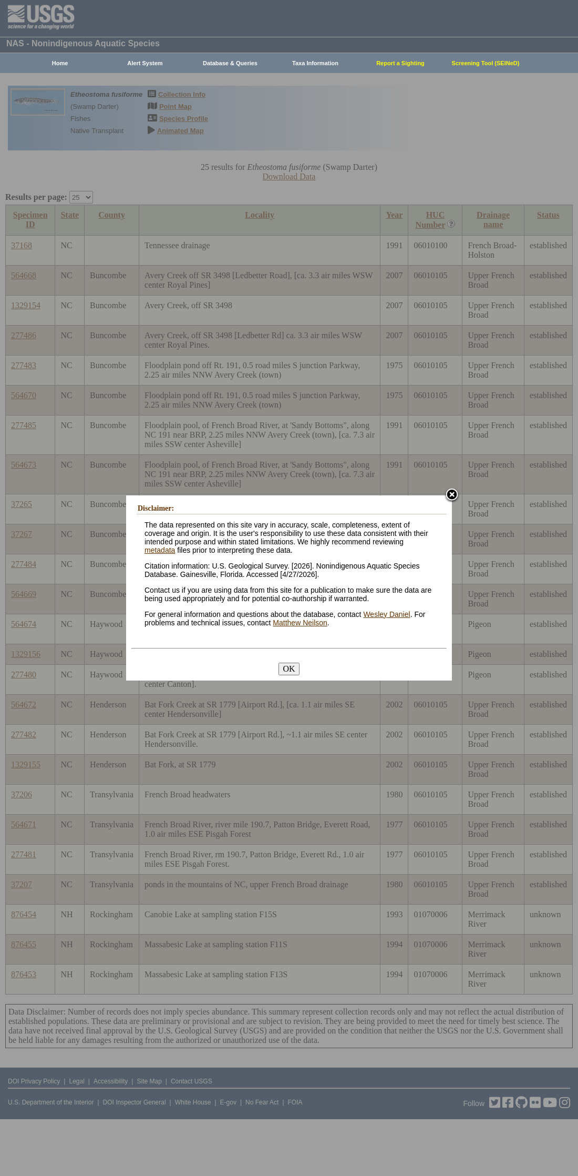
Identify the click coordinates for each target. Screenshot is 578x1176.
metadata (160, 550)
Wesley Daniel (386, 614)
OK (289, 668)
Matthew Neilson (300, 623)
